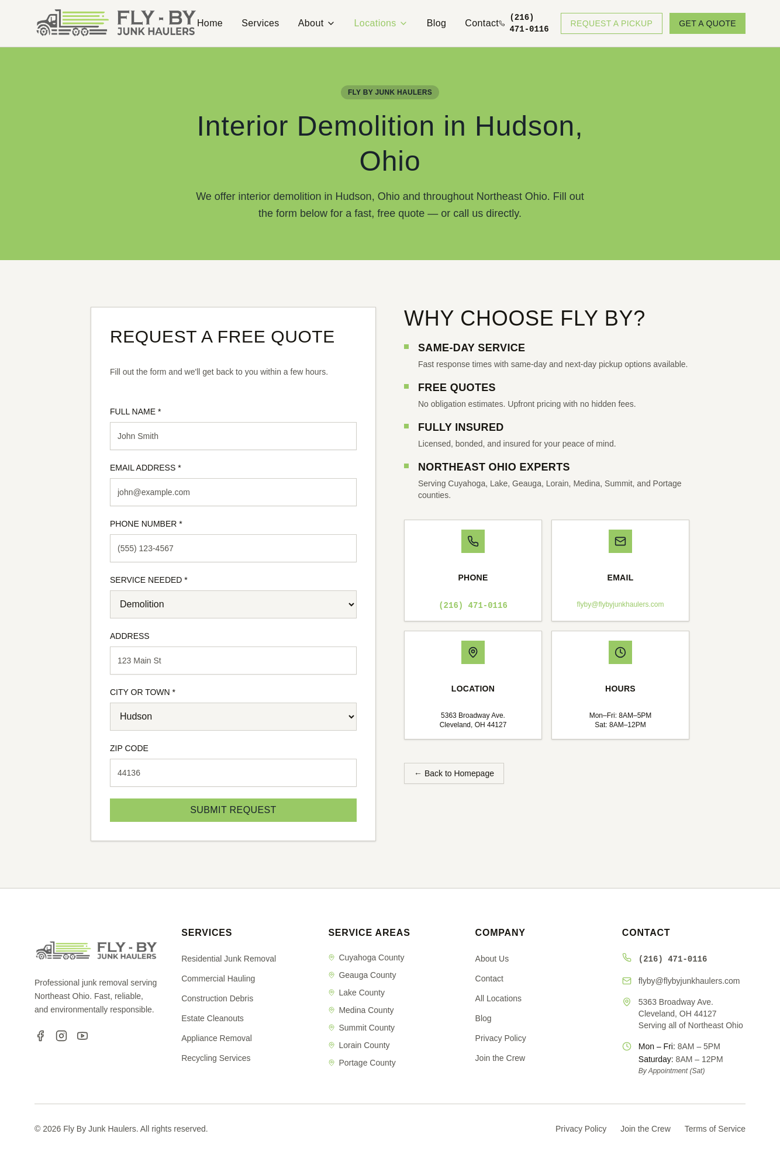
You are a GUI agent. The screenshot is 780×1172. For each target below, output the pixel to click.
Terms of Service (715, 1128)
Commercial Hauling (218, 978)
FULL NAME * (135, 411)
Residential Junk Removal (228, 958)
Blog (437, 23)
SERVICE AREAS (369, 933)
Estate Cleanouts (212, 1018)
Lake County (356, 992)
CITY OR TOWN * (142, 692)
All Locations (498, 998)
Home (210, 23)
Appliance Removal (216, 1038)
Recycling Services (215, 1058)
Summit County (361, 1027)
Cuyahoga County (366, 957)
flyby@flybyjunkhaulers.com (620, 604)
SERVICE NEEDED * (149, 580)
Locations (381, 23)
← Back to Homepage (454, 773)
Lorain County (358, 1045)
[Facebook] (40, 1036)
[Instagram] (61, 1036)
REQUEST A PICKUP (612, 23)
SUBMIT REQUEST (233, 810)
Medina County (361, 1010)
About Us (492, 958)
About (317, 23)
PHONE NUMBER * (146, 523)
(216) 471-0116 (473, 605)
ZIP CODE (129, 748)
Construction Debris (217, 998)
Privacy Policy (500, 1038)
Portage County (361, 1062)
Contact (482, 23)
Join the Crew (500, 1058)
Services (260, 23)
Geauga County (362, 975)
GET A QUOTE (707, 23)
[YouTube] (82, 1036)
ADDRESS (130, 636)
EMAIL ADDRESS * (145, 467)
